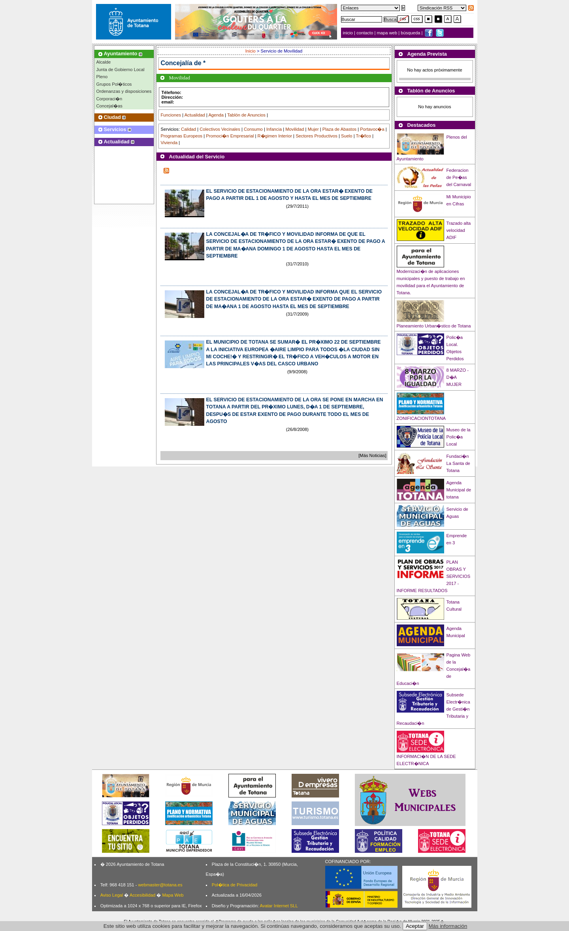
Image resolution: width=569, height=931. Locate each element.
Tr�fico (363, 136)
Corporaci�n (109, 98)
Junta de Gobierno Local (120, 69)
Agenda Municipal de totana (459, 489)
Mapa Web (172, 895)
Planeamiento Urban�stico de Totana (434, 325)
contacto (364, 32)
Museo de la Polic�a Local (459, 436)
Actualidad (195, 115)
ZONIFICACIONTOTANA (421, 418)
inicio (348, 32)
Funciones (171, 115)
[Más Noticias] (372, 455)
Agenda (216, 115)
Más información (448, 926)
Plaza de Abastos (339, 129)
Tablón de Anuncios (246, 115)
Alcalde (103, 62)
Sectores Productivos (316, 136)
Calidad (188, 129)
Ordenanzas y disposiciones (124, 91)
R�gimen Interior (275, 136)
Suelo (346, 136)
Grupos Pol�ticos (114, 84)
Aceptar (415, 926)
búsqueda (411, 32)
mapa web (388, 32)
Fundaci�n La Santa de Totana (458, 463)
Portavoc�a (372, 129)
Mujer (313, 129)
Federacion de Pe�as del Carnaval (459, 177)
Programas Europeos (182, 136)
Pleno (102, 76)
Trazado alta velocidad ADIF (459, 230)
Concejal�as (109, 105)
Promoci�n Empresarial (230, 136)
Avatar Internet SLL (279, 905)
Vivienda (169, 142)
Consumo (253, 129)
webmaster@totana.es (160, 884)
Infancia (274, 129)
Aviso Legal (111, 895)
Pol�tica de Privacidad (234, 884)
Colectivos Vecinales (220, 129)
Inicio (251, 51)
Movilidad (294, 129)
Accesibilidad (142, 895)
